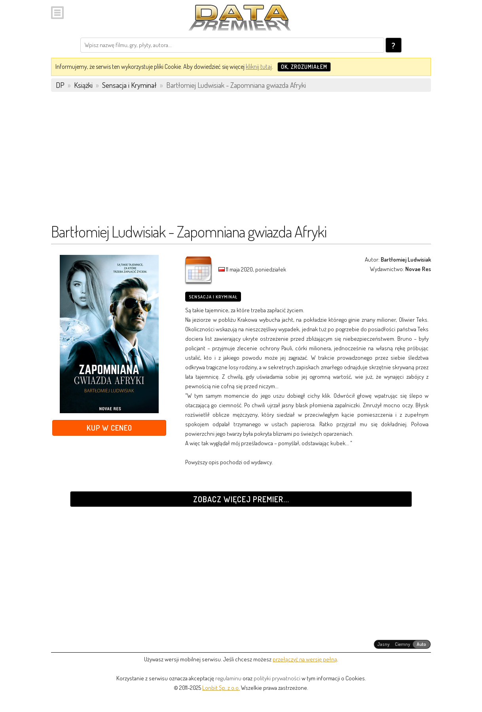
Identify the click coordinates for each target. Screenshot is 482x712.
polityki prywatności (277, 678)
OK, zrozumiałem (304, 66)
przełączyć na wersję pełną (305, 659)
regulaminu (228, 678)
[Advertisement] (241, 161)
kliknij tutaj (259, 66)
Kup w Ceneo (109, 427)
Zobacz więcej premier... (241, 499)
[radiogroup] (402, 644)
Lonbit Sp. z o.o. (221, 687)
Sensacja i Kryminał (213, 297)
